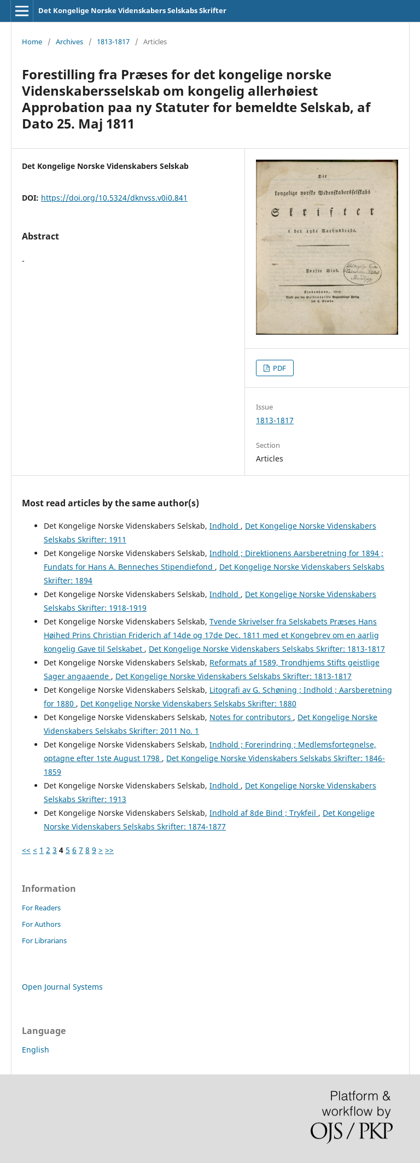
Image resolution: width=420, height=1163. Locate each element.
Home (32, 41)
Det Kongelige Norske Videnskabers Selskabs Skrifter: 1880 (188, 703)
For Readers (41, 908)
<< (26, 850)
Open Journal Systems (62, 986)
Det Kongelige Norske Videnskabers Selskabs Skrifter (132, 10)
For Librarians (44, 940)
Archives (69, 41)
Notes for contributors (251, 717)
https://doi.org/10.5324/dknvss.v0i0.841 (114, 197)
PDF (278, 368)
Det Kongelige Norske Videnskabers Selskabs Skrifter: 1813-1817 (267, 649)
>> (109, 850)
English (35, 1049)
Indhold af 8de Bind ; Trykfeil (263, 813)
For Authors (41, 924)
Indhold (225, 526)
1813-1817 (113, 41)
